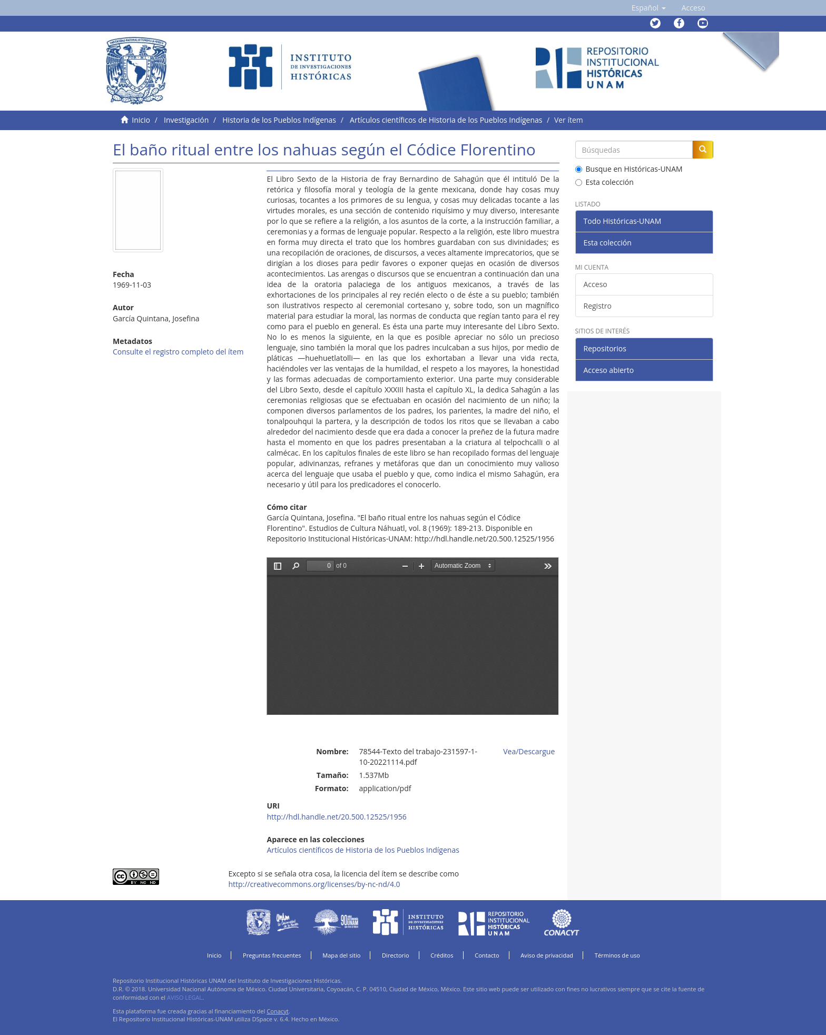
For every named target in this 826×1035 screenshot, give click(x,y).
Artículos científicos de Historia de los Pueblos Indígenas (446, 120)
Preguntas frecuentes (272, 955)
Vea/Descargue (529, 751)
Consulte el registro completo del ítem (178, 352)
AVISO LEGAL (184, 997)
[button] (649, 8)
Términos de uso (617, 955)
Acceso (595, 284)
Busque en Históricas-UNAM (629, 169)
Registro (598, 306)
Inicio (141, 120)
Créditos (441, 955)
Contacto (487, 955)
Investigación (186, 120)
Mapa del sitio (341, 955)
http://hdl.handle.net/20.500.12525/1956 (336, 817)
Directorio (395, 955)
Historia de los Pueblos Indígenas (279, 120)
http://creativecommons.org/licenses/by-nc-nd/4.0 (314, 884)
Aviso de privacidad (546, 955)
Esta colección (604, 182)
